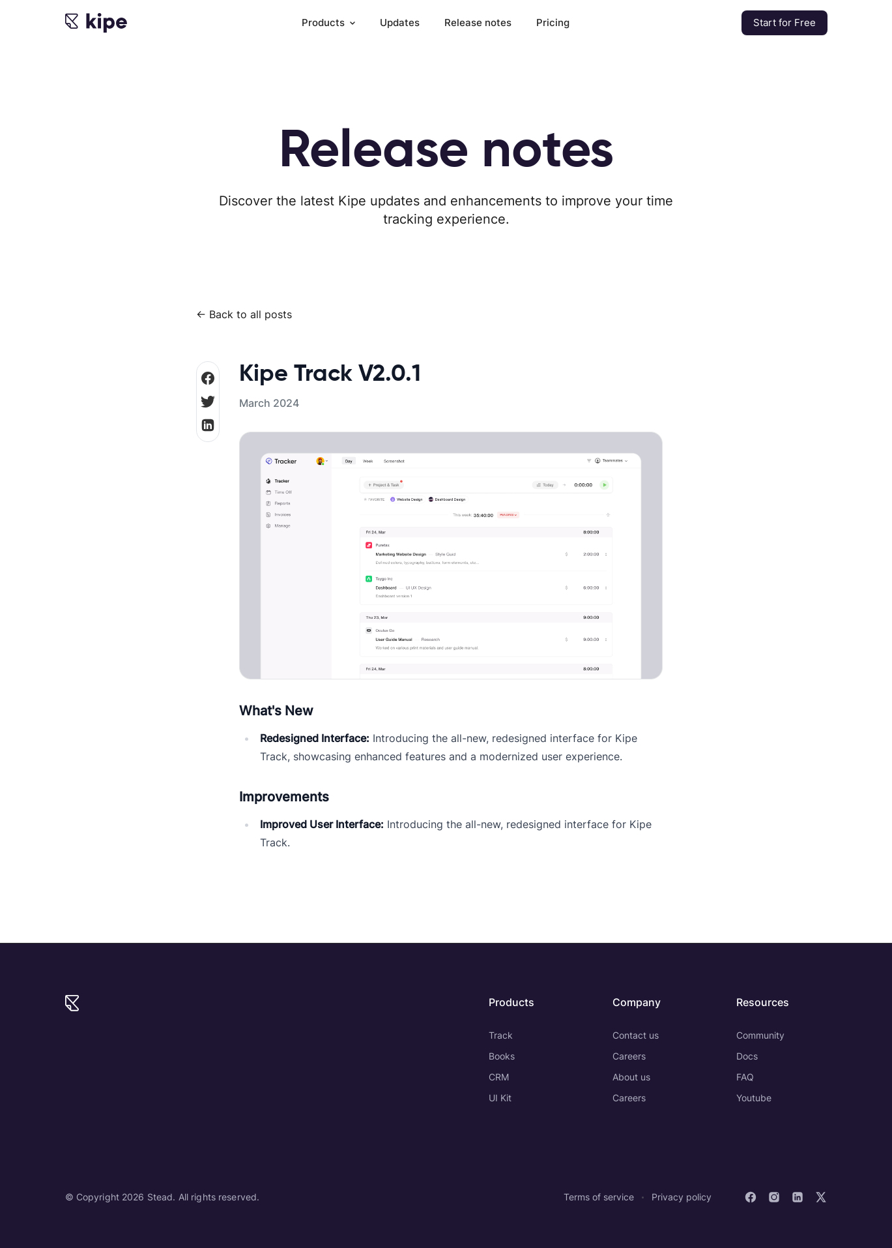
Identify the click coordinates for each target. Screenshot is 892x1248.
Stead (160, 1196)
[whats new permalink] (232, 705)
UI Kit (500, 1097)
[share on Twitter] (208, 401)
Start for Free (784, 22)
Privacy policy (682, 1196)
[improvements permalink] (232, 791)
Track (501, 1035)
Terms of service (599, 1196)
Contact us (635, 1035)
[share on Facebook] (208, 378)
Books (502, 1056)
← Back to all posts (244, 314)
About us (631, 1076)
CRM (499, 1076)
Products (328, 22)
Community (760, 1035)
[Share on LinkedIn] (208, 425)
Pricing (552, 22)
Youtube (753, 1097)
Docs (747, 1056)
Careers (629, 1056)
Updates (400, 22)
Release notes (477, 22)
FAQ (745, 1076)
